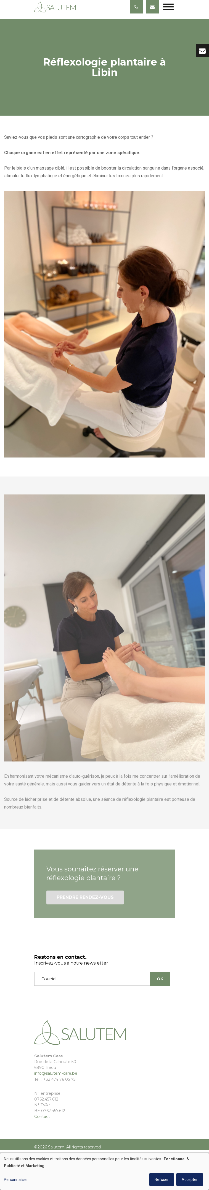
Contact (42, 1116)
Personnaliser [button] (16, 1179)
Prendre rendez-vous (85, 900)
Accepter (190, 1179)
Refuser (162, 1179)
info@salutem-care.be (55, 1073)
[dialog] (104, 1171)
